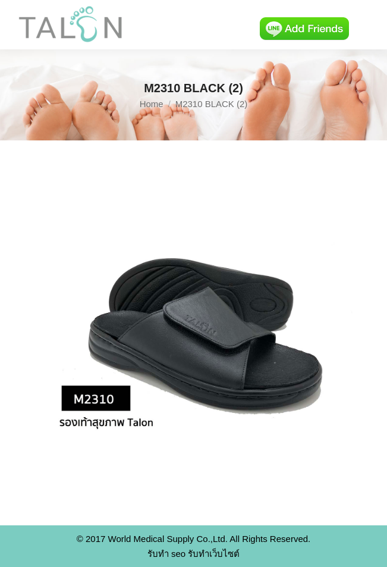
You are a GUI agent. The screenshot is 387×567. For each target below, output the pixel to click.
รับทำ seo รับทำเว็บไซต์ (193, 554)
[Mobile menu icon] (368, 25)
